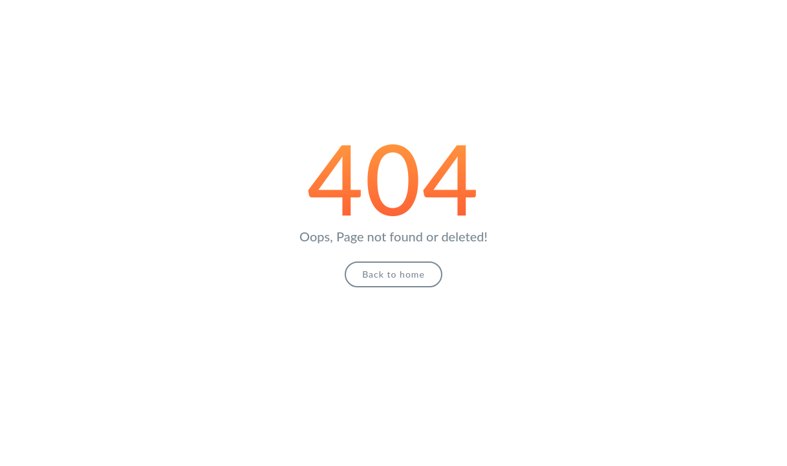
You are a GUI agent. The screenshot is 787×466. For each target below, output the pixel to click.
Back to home (393, 274)
